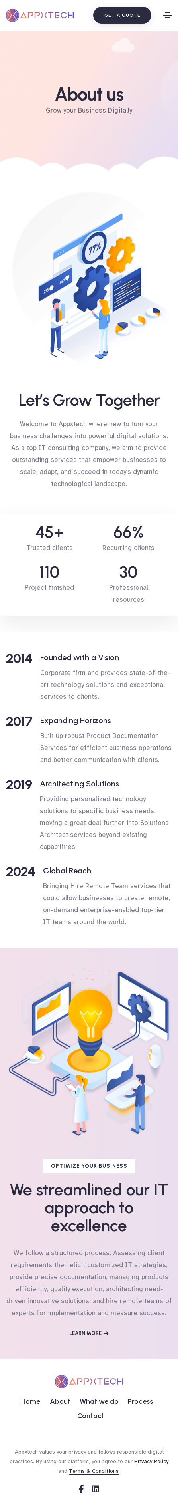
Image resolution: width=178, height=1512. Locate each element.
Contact (90, 1415)
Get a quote (122, 15)
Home (30, 1401)
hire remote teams (134, 1301)
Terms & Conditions (94, 1471)
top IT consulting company (67, 448)
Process (140, 1401)
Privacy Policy (151, 1461)
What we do (99, 1401)
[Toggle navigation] (167, 15)
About (60, 1401)
